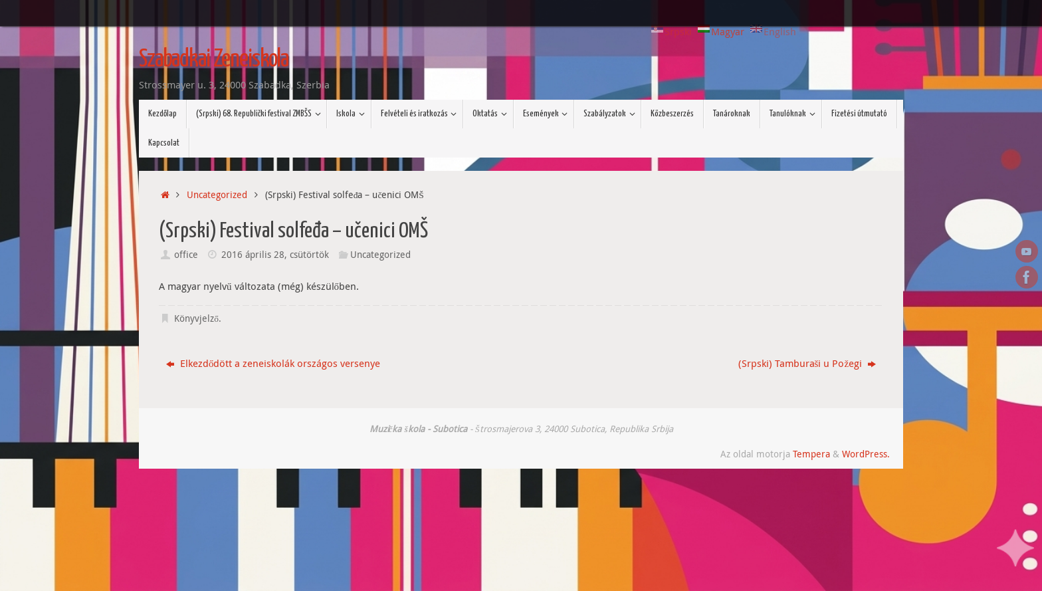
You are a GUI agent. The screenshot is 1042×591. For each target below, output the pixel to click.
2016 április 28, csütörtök (275, 255)
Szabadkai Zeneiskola (213, 60)
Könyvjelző (196, 318)
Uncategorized (217, 195)
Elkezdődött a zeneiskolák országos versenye (273, 363)
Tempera (811, 454)
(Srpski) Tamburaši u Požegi (807, 363)
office (186, 255)
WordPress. (866, 454)
